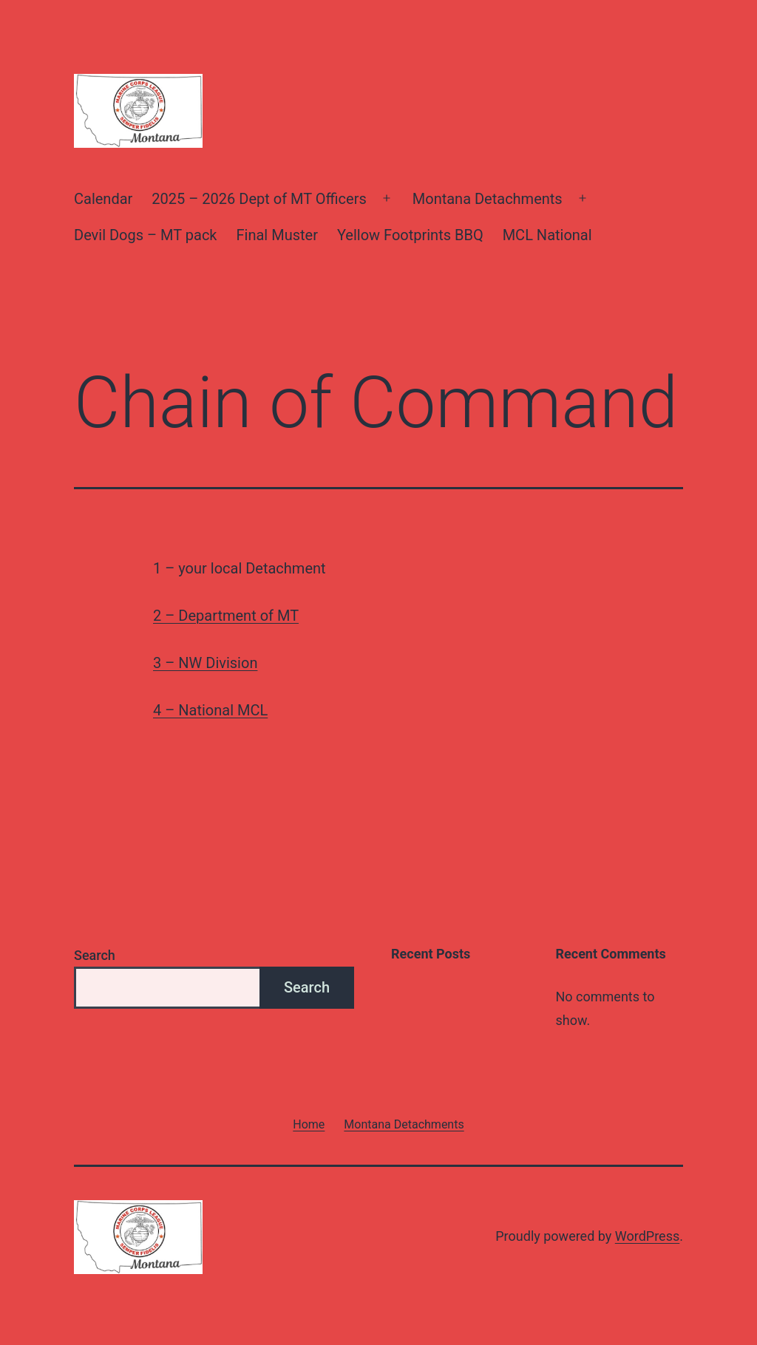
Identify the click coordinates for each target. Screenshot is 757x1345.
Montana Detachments (488, 199)
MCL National (547, 235)
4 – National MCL (210, 710)
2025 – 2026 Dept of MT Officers (259, 199)
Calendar (103, 199)
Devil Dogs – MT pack (145, 235)
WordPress (647, 1236)
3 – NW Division (205, 663)
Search (94, 955)
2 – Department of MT (226, 615)
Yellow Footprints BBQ (410, 235)
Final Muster (277, 235)
